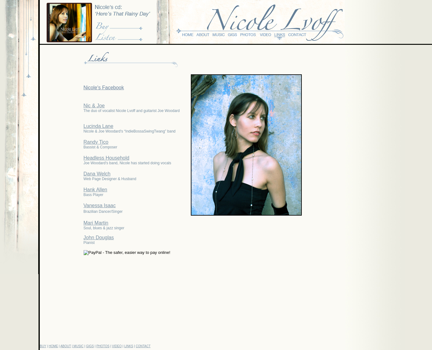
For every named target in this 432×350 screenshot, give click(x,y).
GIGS (90, 346)
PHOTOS (102, 346)
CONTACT (143, 346)
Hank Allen (96, 189)
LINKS (128, 346)
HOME (53, 346)
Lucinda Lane (98, 126)
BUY (43, 346)
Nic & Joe (94, 105)
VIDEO (117, 346)
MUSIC (78, 346)
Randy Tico (96, 142)
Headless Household (107, 158)
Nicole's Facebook (104, 87)
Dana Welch (97, 173)
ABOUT (65, 346)
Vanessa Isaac (100, 205)
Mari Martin (96, 223)
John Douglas (99, 237)
